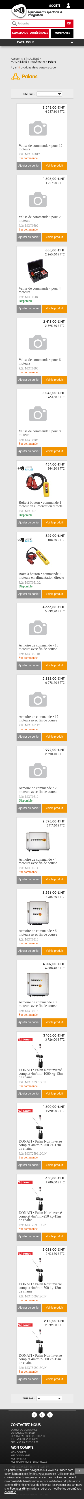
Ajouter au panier (28, 165)
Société (54, 5)
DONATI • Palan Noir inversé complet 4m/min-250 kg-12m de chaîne (40, 1145)
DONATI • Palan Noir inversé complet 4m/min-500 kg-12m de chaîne (40, 1287)
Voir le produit (54, 165)
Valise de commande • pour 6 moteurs (40, 361)
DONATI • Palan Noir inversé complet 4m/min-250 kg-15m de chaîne (40, 1216)
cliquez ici (10, 1492)
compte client (68, 5)
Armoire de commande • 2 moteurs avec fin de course (38, 789)
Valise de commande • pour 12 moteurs (40, 147)
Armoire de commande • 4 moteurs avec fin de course (38, 861)
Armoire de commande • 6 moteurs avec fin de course (38, 932)
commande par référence (30, 33)
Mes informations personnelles (29, 1462)
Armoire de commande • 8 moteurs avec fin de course (38, 1004)
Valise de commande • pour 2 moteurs (40, 218)
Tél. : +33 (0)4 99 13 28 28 (24, 1439)
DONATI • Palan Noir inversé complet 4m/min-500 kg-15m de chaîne (40, 1359)
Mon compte (18, 1452)
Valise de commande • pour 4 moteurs (40, 290)
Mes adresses (18, 1458)
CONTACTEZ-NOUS (26, 1425)
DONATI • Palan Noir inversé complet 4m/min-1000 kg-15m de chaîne (41, 1073)
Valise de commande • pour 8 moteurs (40, 433)
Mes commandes (20, 1455)
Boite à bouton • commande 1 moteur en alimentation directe (41, 504)
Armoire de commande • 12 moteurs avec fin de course (38, 718)
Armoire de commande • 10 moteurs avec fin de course (38, 647)
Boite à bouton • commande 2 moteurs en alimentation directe (41, 575)
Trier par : (28, 94)
